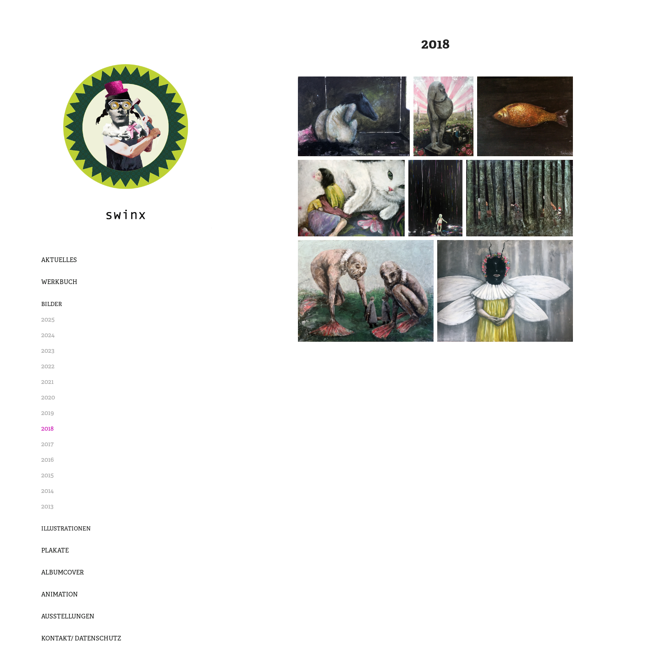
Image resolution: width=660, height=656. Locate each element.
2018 (47, 428)
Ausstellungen (67, 616)
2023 (48, 350)
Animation (59, 594)
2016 (47, 459)
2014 (47, 491)
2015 (47, 475)
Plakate (55, 550)
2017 (47, 444)
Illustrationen (66, 528)
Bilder (51, 304)
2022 (48, 366)
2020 (48, 397)
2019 (47, 413)
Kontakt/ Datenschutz (81, 638)
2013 (47, 506)
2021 (47, 381)
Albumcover (62, 572)
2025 (48, 319)
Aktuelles (59, 260)
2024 (48, 335)
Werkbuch (59, 282)
